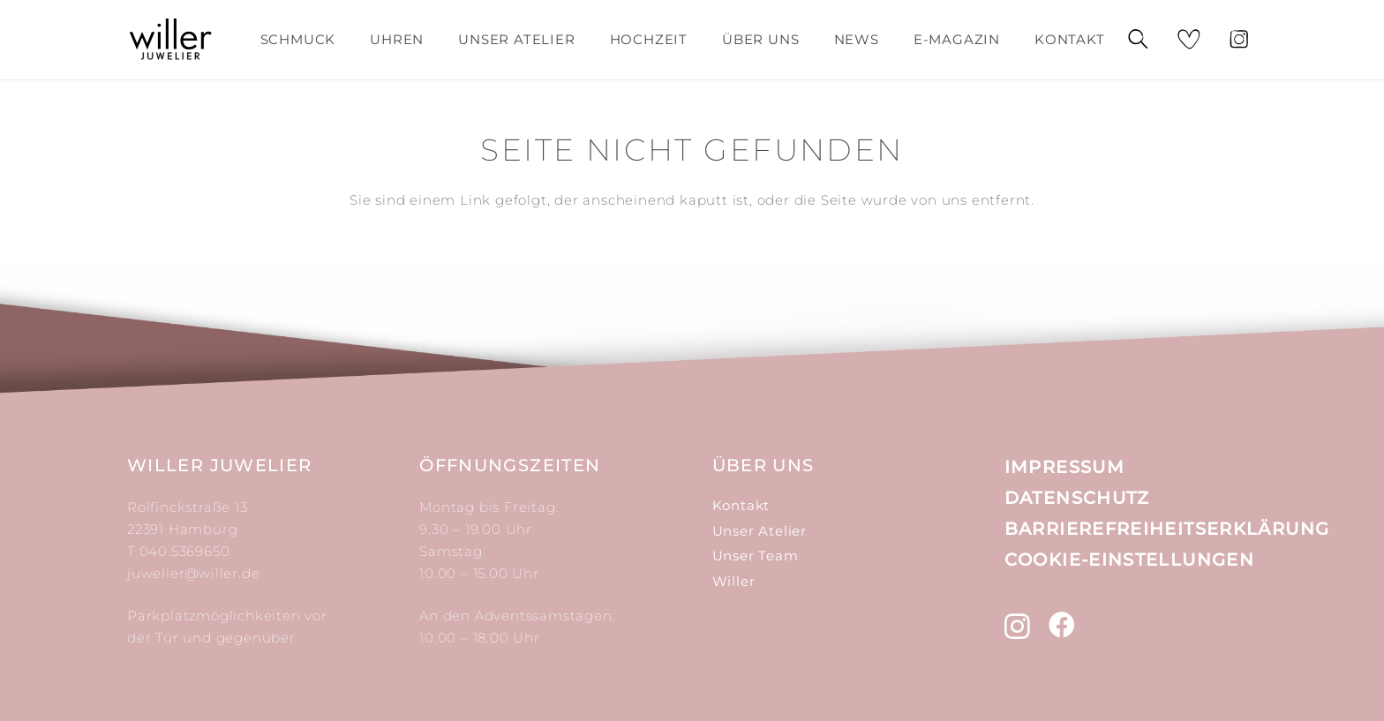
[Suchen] (1137, 40)
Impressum (1064, 466)
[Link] (170, 40)
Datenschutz (1077, 497)
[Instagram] (1017, 626)
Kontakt (741, 505)
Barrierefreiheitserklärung (1167, 528)
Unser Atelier (759, 530)
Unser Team (755, 555)
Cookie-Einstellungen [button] (1129, 559)
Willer (734, 581)
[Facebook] (1062, 625)
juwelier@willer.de (193, 573)
